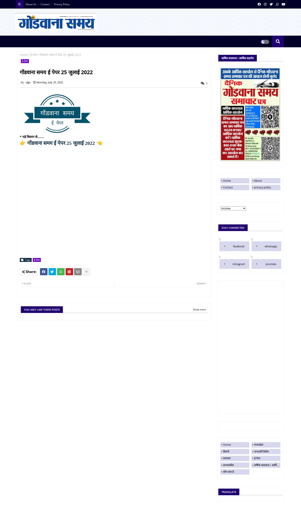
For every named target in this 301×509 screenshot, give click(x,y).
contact (45, 4)
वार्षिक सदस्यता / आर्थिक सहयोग (267, 465)
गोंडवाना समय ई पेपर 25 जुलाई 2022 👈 (61, 143)
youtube (271, 264)
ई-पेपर (33, 55)
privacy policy (62, 4)
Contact (228, 187)
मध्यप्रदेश (258, 444)
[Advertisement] (250, 347)
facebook (239, 246)
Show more (199, 309)
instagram (239, 264)
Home (24, 55)
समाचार (227, 458)
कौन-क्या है (228, 472)
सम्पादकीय (228, 465)
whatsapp (271, 246)
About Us (31, 4)
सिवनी (226, 451)
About (258, 181)
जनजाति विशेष (261, 451)
